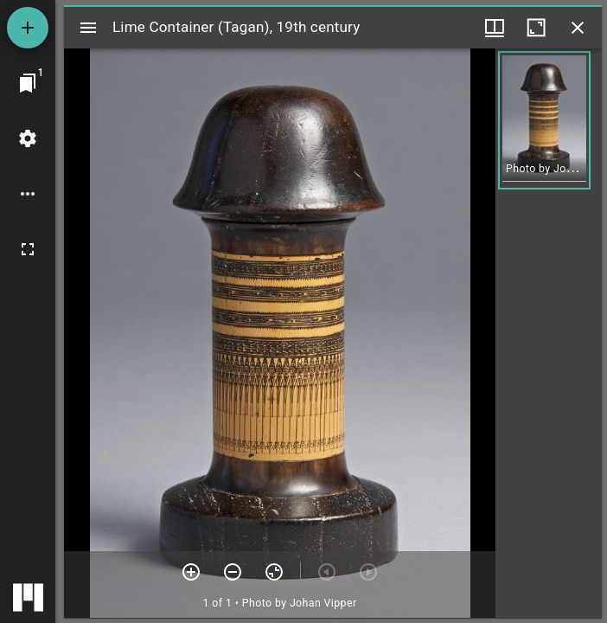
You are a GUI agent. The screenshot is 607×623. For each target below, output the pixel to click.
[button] (544, 120)
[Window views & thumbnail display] (494, 27)
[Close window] (577, 27)
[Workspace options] (27, 194)
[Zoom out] (232, 572)
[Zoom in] (191, 572)
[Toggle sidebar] (88, 27)
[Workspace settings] (27, 138)
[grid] (548, 333)
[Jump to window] (27, 83)
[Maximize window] (536, 27)
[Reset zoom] (274, 572)
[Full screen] (27, 249)
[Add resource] (27, 27)
